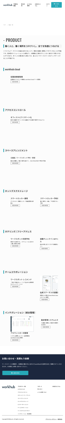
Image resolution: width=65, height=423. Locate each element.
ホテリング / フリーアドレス (24, 395)
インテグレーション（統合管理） (25, 413)
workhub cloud (21, 389)
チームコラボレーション (23, 407)
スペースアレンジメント (23, 398)
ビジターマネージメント (23, 404)
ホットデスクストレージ (23, 401)
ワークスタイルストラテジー (24, 410)
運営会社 (60, 419)
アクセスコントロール (22, 392)
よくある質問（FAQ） (42, 392)
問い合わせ (40, 389)
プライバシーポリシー (51, 419)
